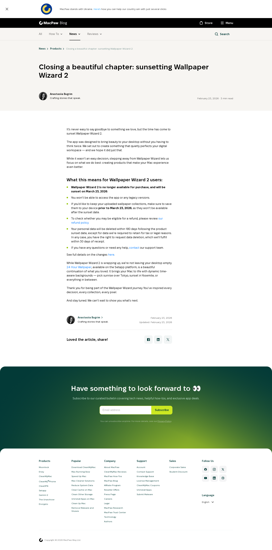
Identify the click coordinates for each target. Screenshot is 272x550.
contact (134, 247)
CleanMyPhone (47, 481)
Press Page (110, 494)
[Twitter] (223, 469)
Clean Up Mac (78, 503)
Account (141, 467)
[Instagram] (214, 469)
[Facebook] (205, 469)
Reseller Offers (111, 490)
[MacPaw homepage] (41, 540)
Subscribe (162, 410)
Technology (110, 517)
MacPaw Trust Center (115, 512)
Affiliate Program (112, 485)
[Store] (205, 23)
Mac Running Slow (80, 472)
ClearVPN (43, 486)
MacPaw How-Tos (113, 476)
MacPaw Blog (111, 481)
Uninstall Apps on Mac (82, 499)
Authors (108, 521)
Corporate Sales (177, 467)
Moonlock (44, 467)
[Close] (7, 9)
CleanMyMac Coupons (148, 485)
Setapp (42, 490)
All (40, 33)
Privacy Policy (164, 421)
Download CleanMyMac (83, 467)
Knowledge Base (145, 476)
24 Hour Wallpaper (79, 267)
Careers (108, 499)
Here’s (97, 9)
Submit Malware (145, 494)
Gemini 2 (43, 495)
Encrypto (43, 504)
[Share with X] (168, 339)
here (111, 254)
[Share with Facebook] (148, 339)
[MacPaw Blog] (53, 23)
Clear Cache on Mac (81, 490)
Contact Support (145, 472)
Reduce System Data (82, 485)
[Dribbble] (223, 478)
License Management (148, 481)
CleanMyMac (45, 476)
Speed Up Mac (78, 476)
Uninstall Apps (144, 490)
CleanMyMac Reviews (115, 472)
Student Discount (178, 472)
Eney (41, 472)
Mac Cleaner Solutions (83, 481)
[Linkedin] (214, 478)
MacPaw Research (113, 508)
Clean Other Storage (82, 494)
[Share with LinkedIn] (158, 339)
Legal (106, 503)
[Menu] (227, 23)
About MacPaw (111, 467)
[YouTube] (205, 478)
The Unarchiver (46, 499)
